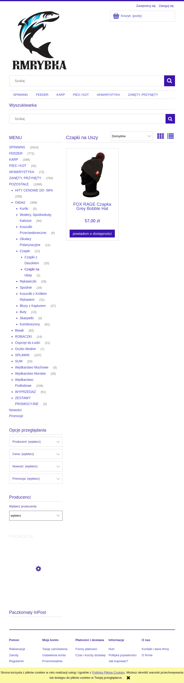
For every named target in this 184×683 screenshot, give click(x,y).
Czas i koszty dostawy (91, 655)
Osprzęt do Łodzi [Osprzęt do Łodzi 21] (27, 343)
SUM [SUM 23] (18, 361)
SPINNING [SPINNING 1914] (17, 147)
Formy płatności (86, 649)
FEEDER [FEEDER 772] (16, 153)
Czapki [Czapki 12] (25, 251)
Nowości (15, 410)
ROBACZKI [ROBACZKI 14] (23, 336)
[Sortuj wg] (132, 136)
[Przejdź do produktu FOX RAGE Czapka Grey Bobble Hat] (92, 175)
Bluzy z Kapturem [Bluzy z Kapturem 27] (33, 306)
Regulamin (16, 661)
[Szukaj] (169, 80)
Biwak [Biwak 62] (19, 330)
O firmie (147, 655)
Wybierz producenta (23, 506)
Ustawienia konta (54, 655)
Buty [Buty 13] (23, 312)
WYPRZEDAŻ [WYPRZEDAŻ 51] (25, 392)
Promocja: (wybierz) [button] (26, 478)
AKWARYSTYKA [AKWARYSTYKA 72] (21, 172)
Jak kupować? (118, 661)
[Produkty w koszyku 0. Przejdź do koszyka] (127, 16)
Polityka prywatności (123, 655)
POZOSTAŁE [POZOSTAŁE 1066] (19, 184)
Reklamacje (17, 649)
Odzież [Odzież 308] (20, 202)
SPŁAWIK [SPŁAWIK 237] (22, 355)
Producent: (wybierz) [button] (27, 441)
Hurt (112, 649)
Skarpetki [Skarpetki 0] (27, 318)
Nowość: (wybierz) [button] (25, 466)
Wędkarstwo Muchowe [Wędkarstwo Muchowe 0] (32, 367)
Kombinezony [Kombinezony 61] (30, 324)
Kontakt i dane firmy (155, 649)
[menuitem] (20, 95)
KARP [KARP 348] (13, 159)
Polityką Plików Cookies (108, 672)
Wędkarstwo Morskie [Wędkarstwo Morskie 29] (30, 373)
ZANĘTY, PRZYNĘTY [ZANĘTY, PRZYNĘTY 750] (25, 178)
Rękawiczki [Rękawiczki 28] (28, 281)
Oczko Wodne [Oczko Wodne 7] (25, 349)
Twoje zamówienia (54, 649)
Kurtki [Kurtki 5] (24, 208)
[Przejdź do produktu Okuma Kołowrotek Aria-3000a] (35, 590)
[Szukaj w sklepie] (87, 81)
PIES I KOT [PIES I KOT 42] (17, 166)
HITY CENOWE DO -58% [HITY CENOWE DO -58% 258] (34, 190)
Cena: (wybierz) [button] (23, 454)
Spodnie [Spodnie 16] (26, 287)
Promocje (16, 416)
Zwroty (13, 655)
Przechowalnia (52, 661)
